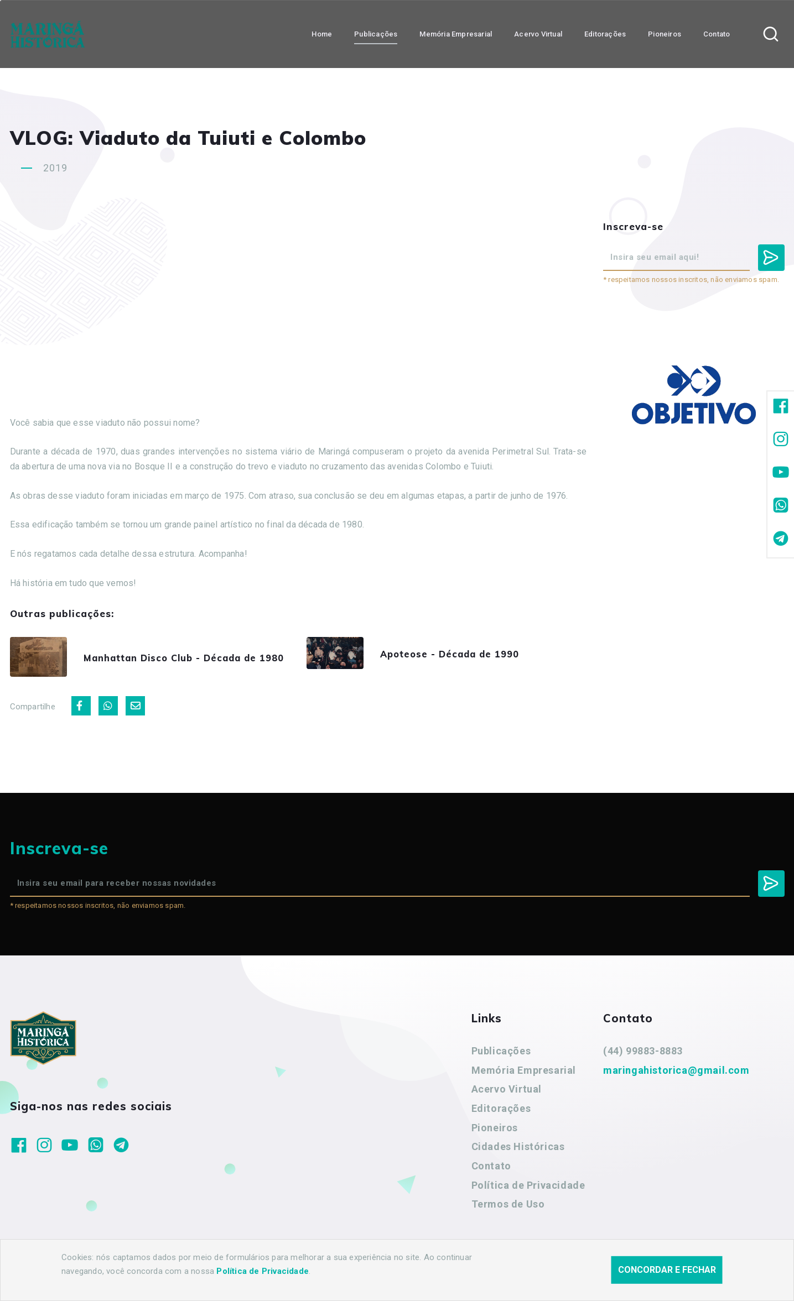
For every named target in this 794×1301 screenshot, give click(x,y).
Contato (491, 1169)
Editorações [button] (605, 33)
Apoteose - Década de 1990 (462, 655)
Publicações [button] (375, 33)
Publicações (501, 1054)
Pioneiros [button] (664, 33)
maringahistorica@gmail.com (676, 1073)
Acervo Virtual (506, 1093)
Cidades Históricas (518, 1150)
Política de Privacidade (528, 1188)
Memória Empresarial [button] (455, 33)
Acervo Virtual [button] (538, 33)
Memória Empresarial (523, 1073)
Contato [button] (716, 33)
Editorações (501, 1112)
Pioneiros (494, 1131)
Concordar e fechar (667, 1270)
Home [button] (322, 33)
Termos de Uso (508, 1208)
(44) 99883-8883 (643, 1054)
